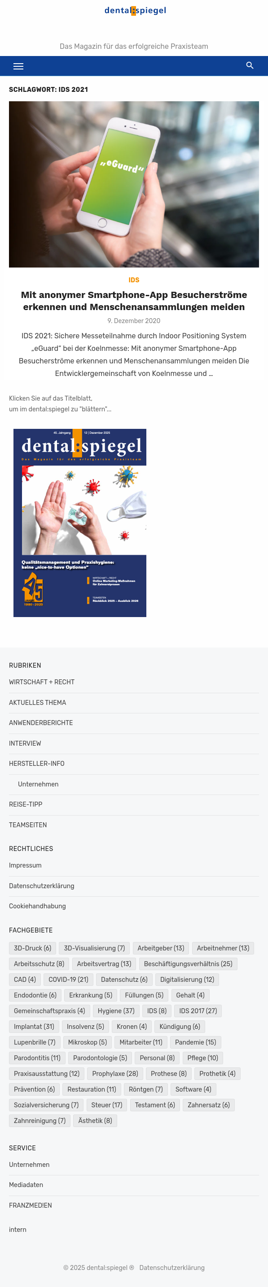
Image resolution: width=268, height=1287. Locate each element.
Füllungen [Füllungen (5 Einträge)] (144, 995)
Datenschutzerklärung (42, 886)
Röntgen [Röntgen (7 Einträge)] (146, 1089)
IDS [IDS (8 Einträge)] (157, 1011)
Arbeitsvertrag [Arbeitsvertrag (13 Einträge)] (104, 964)
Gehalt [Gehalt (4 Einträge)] (190, 995)
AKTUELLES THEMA (37, 703)
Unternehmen (38, 784)
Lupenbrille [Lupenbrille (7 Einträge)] (35, 1042)
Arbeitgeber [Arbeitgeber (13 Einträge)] (161, 948)
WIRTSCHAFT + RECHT (42, 682)
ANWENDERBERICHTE (41, 723)
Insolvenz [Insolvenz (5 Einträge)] (85, 1027)
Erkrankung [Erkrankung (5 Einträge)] (90, 995)
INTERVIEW (25, 743)
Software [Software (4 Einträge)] (193, 1089)
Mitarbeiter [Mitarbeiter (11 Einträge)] (140, 1042)
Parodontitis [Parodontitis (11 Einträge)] (37, 1058)
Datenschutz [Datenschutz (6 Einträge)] (124, 980)
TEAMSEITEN (28, 825)
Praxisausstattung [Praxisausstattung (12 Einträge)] (46, 1074)
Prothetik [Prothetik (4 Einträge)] (217, 1074)
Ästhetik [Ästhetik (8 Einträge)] (95, 1121)
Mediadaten (26, 1185)
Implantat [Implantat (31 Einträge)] (34, 1027)
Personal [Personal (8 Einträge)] (157, 1058)
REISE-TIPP (25, 804)
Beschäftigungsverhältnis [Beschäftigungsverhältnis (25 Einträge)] (188, 964)
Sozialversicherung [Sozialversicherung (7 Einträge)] (46, 1105)
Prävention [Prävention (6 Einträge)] (34, 1089)
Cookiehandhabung (37, 906)
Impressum (25, 865)
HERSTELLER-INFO (37, 764)
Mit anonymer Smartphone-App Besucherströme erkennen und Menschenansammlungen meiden (134, 300)
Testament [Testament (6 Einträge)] (155, 1105)
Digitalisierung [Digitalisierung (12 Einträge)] (187, 980)
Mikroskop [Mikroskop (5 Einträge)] (87, 1042)
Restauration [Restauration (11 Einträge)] (91, 1089)
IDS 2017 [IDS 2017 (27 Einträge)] (198, 1011)
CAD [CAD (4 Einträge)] (25, 980)
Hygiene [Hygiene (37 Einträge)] (116, 1011)
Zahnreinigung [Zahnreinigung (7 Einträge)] (40, 1121)
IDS (134, 280)
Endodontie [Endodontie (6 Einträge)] (35, 995)
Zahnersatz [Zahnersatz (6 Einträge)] (209, 1105)
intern (17, 1230)
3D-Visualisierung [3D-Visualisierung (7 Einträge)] (94, 948)
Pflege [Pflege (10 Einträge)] (203, 1058)
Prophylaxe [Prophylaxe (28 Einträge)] (115, 1074)
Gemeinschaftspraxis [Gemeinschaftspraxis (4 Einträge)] (49, 1011)
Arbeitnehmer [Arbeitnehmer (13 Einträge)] (223, 948)
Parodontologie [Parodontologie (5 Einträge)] (100, 1058)
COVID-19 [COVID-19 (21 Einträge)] (68, 980)
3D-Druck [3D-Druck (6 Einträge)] (32, 948)
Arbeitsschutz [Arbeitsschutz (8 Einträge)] (39, 964)
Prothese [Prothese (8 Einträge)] (169, 1074)
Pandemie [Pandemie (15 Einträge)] (195, 1042)
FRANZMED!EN (30, 1205)
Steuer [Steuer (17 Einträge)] (107, 1105)
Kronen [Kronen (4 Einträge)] (132, 1027)
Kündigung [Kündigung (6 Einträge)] (179, 1027)
